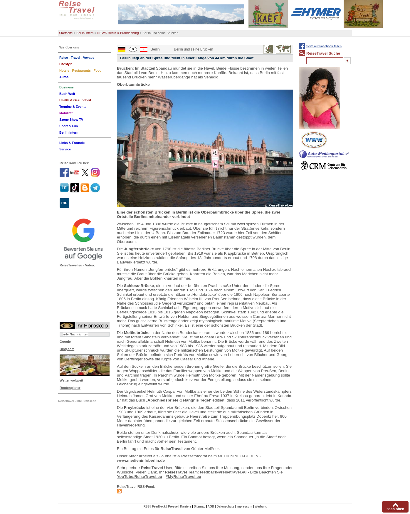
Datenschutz (225, 506)
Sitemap (199, 506)
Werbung (261, 506)
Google (65, 341)
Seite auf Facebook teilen (324, 46)
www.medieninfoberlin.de (141, 460)
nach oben (395, 509)
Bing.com (67, 349)
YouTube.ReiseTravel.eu (139, 476)
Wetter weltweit (71, 380)
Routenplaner (70, 387)
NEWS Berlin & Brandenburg (118, 33)
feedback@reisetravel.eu (223, 472)
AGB (211, 506)
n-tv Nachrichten (75, 334)
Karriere (185, 506)
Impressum (244, 506)
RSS (147, 506)
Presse (173, 506)
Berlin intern (85, 33)
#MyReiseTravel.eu (183, 476)
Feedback (159, 506)
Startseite (66, 33)
